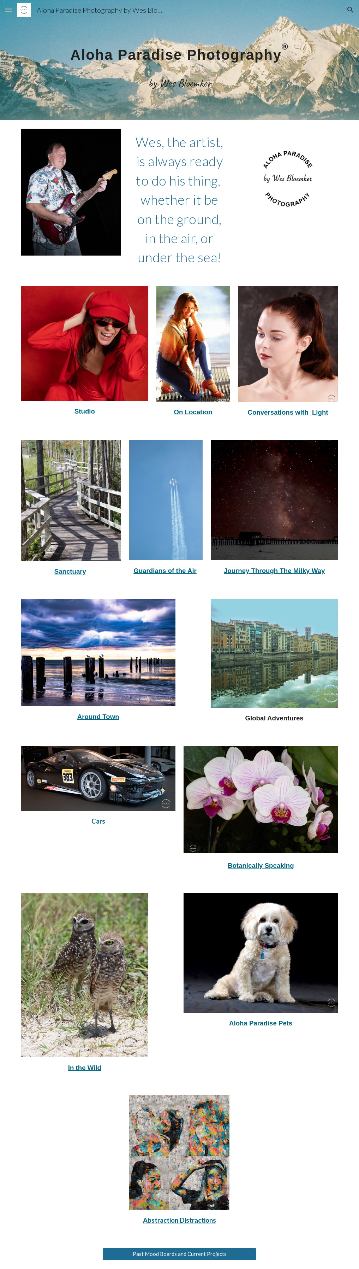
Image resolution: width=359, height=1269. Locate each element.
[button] (8, 9)
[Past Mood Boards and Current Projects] (180, 1254)
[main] (179, 60)
